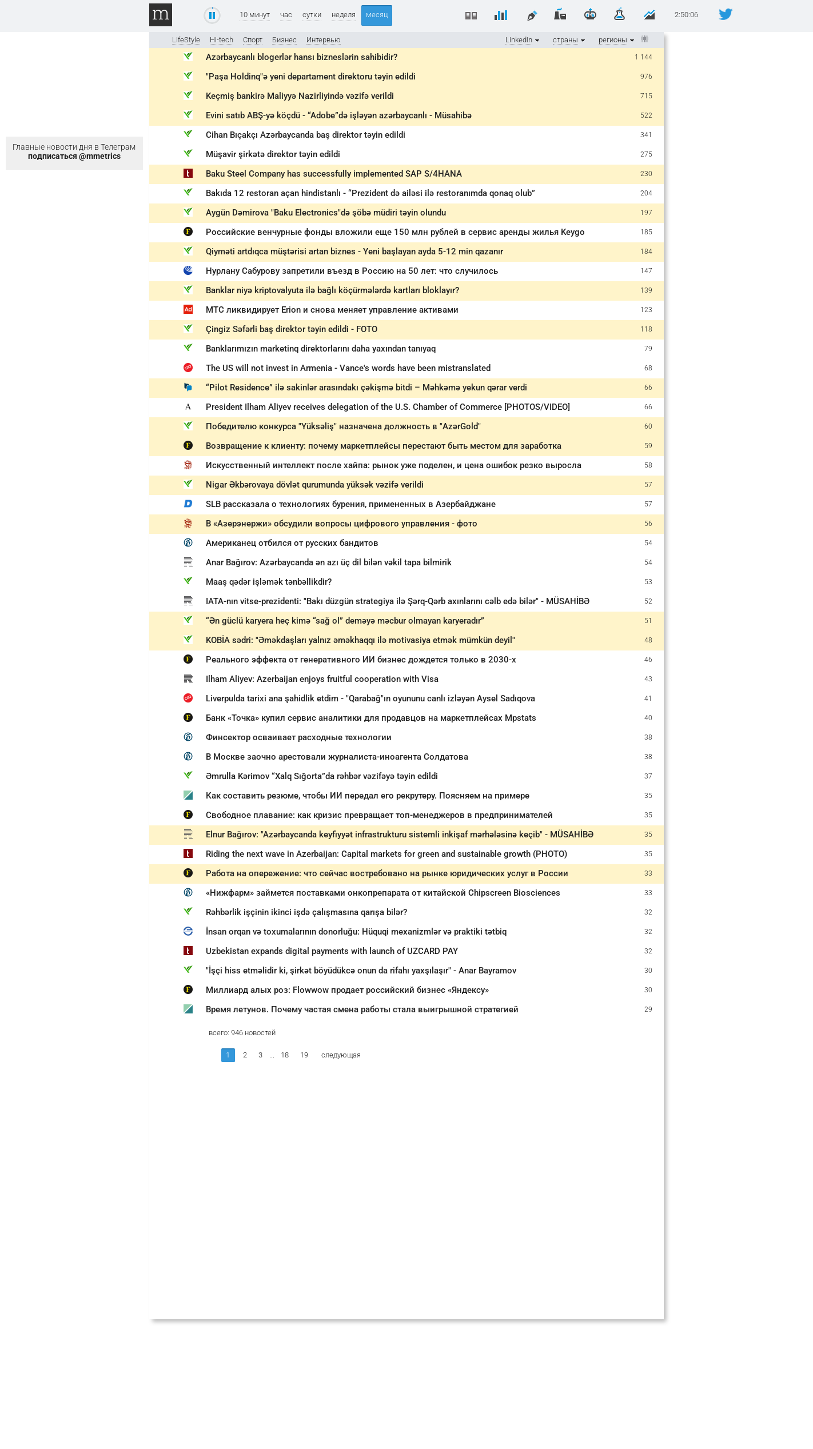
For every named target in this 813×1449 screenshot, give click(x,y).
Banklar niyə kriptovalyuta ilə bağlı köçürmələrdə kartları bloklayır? (332, 290)
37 (648, 776)
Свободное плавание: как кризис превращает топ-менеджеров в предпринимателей (379, 815)
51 (648, 621)
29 (648, 1009)
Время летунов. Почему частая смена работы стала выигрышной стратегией (362, 1009)
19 (304, 1055)
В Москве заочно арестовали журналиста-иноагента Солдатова (337, 757)
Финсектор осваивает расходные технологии (299, 737)
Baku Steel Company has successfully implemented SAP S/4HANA (334, 174)
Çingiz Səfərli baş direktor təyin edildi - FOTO (291, 329)
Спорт (252, 39)
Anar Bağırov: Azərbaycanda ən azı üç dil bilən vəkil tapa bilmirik (329, 562)
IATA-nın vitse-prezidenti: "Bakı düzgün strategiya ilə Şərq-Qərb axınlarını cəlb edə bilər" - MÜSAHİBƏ (397, 601)
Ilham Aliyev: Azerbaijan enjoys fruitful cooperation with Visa (322, 679)
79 (648, 349)
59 (648, 446)
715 (646, 96)
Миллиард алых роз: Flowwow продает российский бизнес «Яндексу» (347, 990)
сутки (311, 14)
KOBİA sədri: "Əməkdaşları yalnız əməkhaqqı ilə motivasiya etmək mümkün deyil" (360, 640)
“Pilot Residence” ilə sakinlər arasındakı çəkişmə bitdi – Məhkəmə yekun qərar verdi (366, 387)
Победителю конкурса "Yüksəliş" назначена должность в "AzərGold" (343, 426)
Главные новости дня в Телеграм (74, 151)
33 (648, 873)
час (286, 14)
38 (648, 737)
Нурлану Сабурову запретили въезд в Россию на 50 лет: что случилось (352, 271)
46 (648, 660)
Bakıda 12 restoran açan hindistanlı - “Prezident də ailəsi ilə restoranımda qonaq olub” (370, 193)
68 (648, 368)
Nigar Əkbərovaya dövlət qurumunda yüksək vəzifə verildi (315, 485)
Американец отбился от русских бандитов (292, 543)
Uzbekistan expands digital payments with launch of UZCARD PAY (332, 951)
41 (648, 698)
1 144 (643, 57)
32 (648, 912)
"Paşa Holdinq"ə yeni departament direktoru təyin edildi (311, 76)
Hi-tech (221, 39)
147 (646, 271)
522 (646, 115)
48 (648, 640)
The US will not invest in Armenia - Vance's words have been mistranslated (348, 368)
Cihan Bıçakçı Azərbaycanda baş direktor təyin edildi (305, 135)
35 (648, 796)
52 (648, 601)
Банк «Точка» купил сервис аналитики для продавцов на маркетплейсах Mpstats (371, 718)
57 (648, 485)
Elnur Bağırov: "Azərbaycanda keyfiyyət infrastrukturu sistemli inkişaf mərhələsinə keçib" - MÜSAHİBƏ (399, 834)
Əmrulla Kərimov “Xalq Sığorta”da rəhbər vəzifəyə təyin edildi (322, 776)
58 (648, 465)
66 (648, 388)
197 (646, 213)
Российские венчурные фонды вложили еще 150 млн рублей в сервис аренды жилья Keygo (395, 232)
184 (646, 252)
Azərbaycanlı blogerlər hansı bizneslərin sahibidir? (301, 57)
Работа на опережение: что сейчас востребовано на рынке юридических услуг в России (387, 873)
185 (646, 232)
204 (646, 193)
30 (648, 971)
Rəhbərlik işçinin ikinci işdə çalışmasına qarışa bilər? (306, 912)
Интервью (323, 39)
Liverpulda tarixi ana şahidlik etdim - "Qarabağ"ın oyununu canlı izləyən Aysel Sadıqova (370, 698)
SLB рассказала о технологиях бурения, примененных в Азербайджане (351, 504)
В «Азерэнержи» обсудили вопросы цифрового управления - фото (341, 523)
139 (646, 290)
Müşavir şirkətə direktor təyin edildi (273, 154)
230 (646, 174)
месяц (377, 14)
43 (648, 679)
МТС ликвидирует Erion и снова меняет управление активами (332, 310)
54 (648, 543)
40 (648, 718)
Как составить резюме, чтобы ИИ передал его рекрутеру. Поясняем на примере (367, 796)
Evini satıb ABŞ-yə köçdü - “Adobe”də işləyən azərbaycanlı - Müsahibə (339, 115)
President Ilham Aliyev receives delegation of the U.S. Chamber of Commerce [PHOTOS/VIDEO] (388, 407)
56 (648, 524)
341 (646, 135)
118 (646, 329)
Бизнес (284, 39)
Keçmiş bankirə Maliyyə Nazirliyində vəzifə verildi (300, 96)
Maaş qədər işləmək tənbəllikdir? (269, 582)
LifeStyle (186, 39)
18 (285, 1055)
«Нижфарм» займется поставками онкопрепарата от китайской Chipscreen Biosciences (383, 893)
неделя (344, 14)
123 (646, 310)
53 (648, 582)
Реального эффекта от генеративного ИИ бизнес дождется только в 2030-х (361, 659)
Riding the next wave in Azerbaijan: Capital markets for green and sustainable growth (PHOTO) (386, 854)
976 (646, 77)
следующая (341, 1055)
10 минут (255, 14)
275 (646, 154)
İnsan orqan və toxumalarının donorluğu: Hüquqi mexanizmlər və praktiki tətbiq (356, 932)
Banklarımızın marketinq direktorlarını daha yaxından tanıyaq (321, 349)
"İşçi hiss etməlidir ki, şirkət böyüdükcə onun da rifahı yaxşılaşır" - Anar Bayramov (361, 970)
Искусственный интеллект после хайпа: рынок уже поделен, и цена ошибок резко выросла (393, 465)
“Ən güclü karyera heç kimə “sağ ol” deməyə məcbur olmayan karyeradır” (345, 621)
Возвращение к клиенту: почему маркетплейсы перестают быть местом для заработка (383, 446)
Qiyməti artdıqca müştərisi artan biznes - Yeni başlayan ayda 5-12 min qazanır (354, 251)
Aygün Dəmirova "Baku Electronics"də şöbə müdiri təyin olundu (326, 212)
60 (648, 426)
